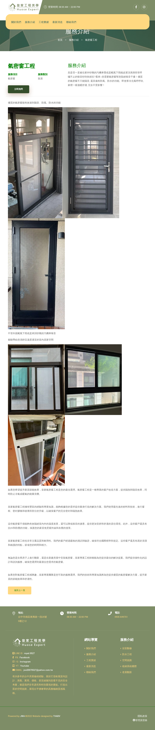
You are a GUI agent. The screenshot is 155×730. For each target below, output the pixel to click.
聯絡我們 (71, 22)
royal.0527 (29, 653)
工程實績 (44, 22)
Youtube (24, 666)
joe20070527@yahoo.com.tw (38, 670)
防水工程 (126, 654)
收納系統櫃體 (128, 666)
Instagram (25, 661)
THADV (56, 716)
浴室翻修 (126, 648)
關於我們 (16, 22)
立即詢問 (18, 89)
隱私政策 (142, 716)
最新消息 (57, 22)
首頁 (60, 40)
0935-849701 (121, 617)
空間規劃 (126, 660)
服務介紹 (30, 22)
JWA (22, 716)
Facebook (24, 657)
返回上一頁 (19, 590)
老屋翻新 (126, 672)
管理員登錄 (140, 720)
